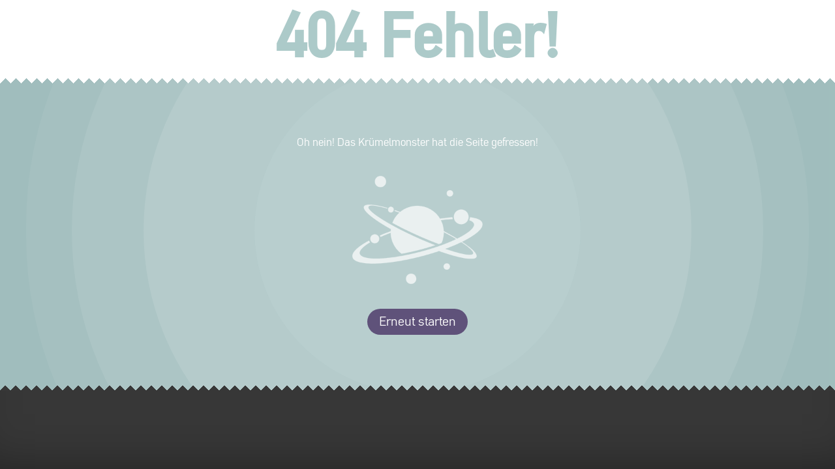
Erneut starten (417, 321)
